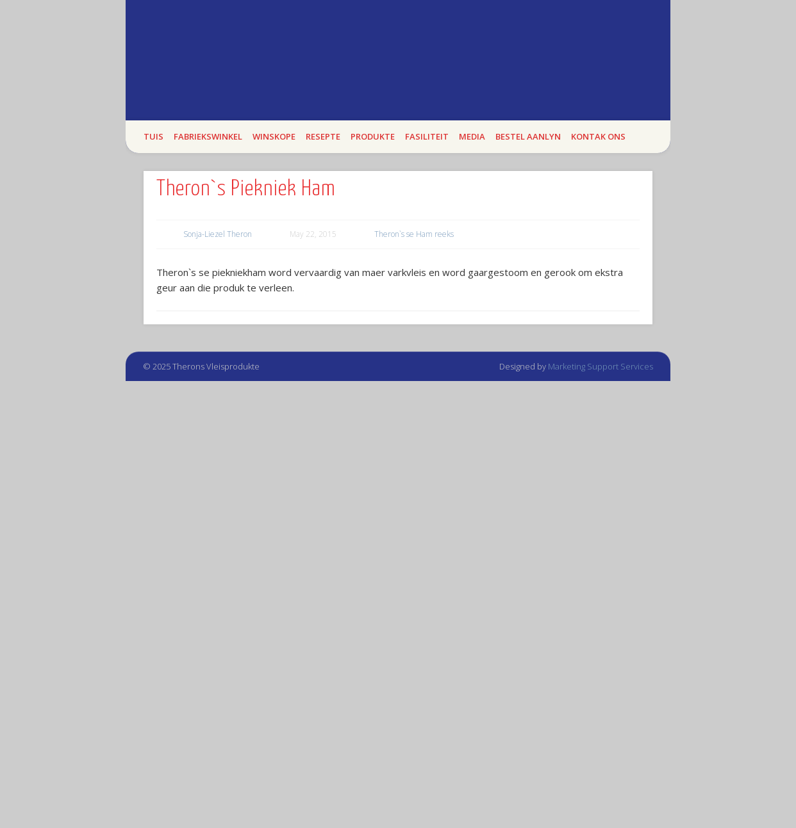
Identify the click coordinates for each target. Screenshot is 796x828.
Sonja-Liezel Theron (217, 234)
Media (472, 136)
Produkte (373, 136)
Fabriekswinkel (208, 136)
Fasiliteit (427, 136)
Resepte (323, 136)
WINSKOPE (274, 136)
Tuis (153, 136)
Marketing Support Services (600, 366)
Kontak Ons (598, 136)
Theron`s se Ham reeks (414, 234)
